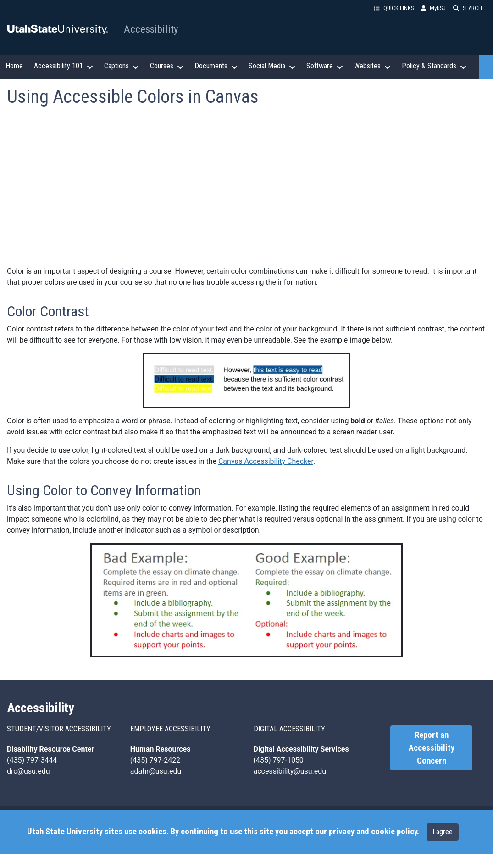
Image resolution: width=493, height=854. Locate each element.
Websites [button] (372, 66)
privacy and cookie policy (373, 831)
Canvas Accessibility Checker (265, 461)
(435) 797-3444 (32, 760)
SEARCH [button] (467, 8)
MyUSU (433, 8)
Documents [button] (216, 66)
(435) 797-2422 (155, 760)
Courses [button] (166, 66)
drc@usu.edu (28, 771)
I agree (442, 831)
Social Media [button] (272, 66)
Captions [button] (121, 66)
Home (14, 66)
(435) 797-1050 (279, 760)
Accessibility (151, 29)
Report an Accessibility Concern (431, 748)
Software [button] (324, 66)
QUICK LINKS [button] (394, 8)
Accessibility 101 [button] (63, 66)
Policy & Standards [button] (434, 66)
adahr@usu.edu (155, 771)
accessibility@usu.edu (290, 771)
